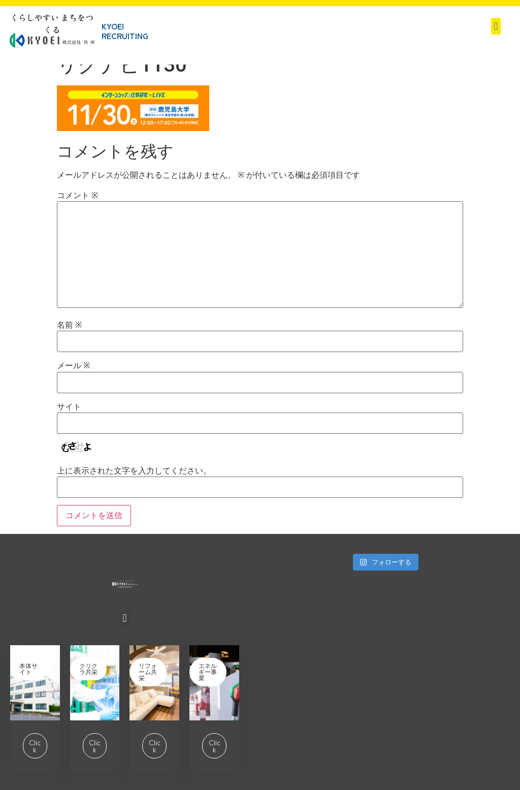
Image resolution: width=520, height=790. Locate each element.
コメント (77, 196)
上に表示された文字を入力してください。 (134, 471)
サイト (69, 407)
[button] (496, 26)
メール (73, 366)
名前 (69, 325)
